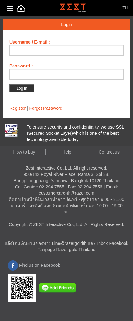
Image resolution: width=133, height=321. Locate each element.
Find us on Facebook (34, 265)
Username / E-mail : (29, 42)
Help (66, 152)
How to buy (24, 152)
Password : (21, 65)
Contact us (109, 152)
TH (125, 7)
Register (17, 108)
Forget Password (46, 108)
